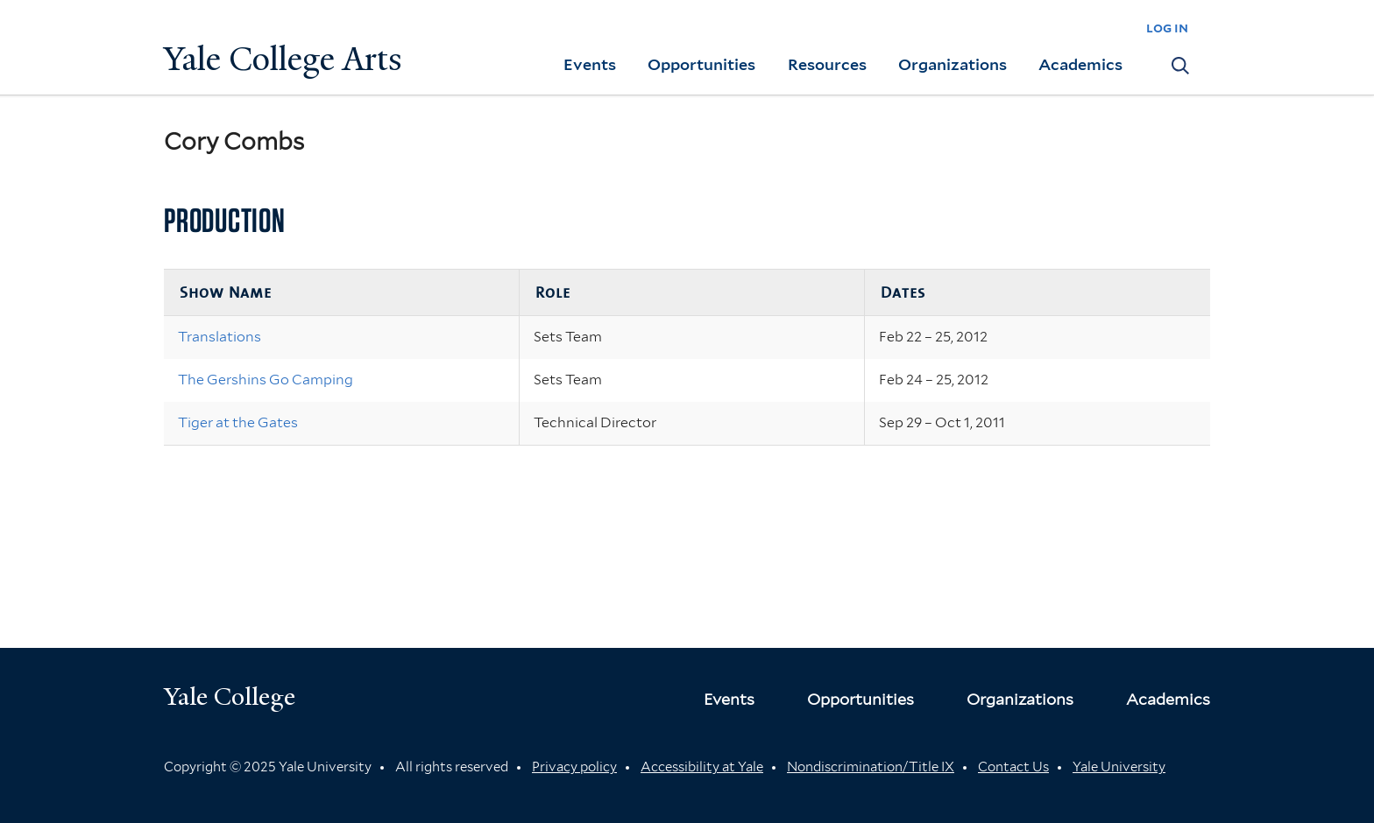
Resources (827, 64)
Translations (219, 336)
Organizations (952, 64)
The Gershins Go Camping (265, 379)
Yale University (1119, 767)
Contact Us (1013, 767)
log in (1167, 27)
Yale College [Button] (229, 696)
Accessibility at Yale (702, 767)
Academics (1080, 64)
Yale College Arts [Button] (283, 59)
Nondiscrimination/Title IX (870, 767)
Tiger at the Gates (238, 422)
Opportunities (701, 64)
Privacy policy (574, 767)
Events (589, 64)
